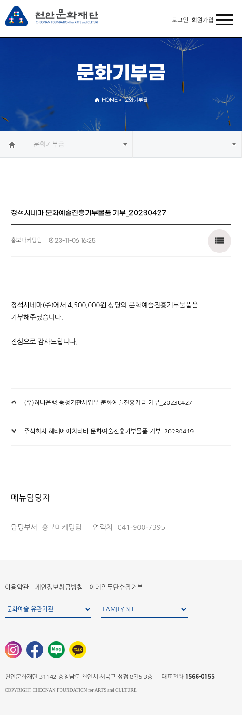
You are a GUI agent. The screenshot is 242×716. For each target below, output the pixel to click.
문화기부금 (49, 144)
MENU (222, 20)
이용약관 (17, 587)
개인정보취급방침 (59, 587)
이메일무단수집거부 (116, 587)
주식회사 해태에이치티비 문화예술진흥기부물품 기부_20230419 (109, 431)
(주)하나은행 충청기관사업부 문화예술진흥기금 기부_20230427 (108, 403)
